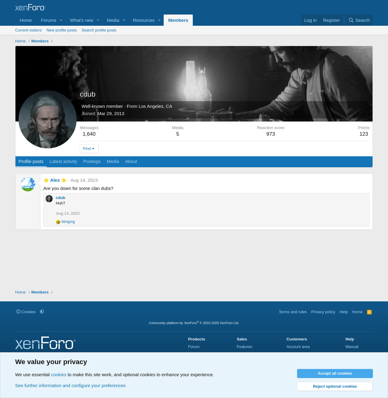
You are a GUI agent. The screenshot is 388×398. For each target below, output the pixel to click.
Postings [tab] (92, 161)
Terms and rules (293, 312)
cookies (58, 374)
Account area (298, 346)
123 (364, 134)
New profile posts (61, 30)
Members (178, 20)
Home (26, 20)
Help (344, 312)
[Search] (359, 20)
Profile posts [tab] (31, 161)
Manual (352, 346)
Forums (48, 20)
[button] (61, 20)
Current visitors (28, 30)
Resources (144, 20)
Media (113, 20)
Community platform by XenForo (194, 323)
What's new (81, 20)
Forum (193, 346)
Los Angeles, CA (155, 106)
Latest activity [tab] (63, 161)
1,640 (89, 134)
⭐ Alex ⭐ (55, 180)
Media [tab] (113, 161)
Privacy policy (323, 312)
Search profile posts (99, 30)
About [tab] (131, 161)
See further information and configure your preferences (70, 385)
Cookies (26, 312)
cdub (60, 197)
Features (244, 346)
